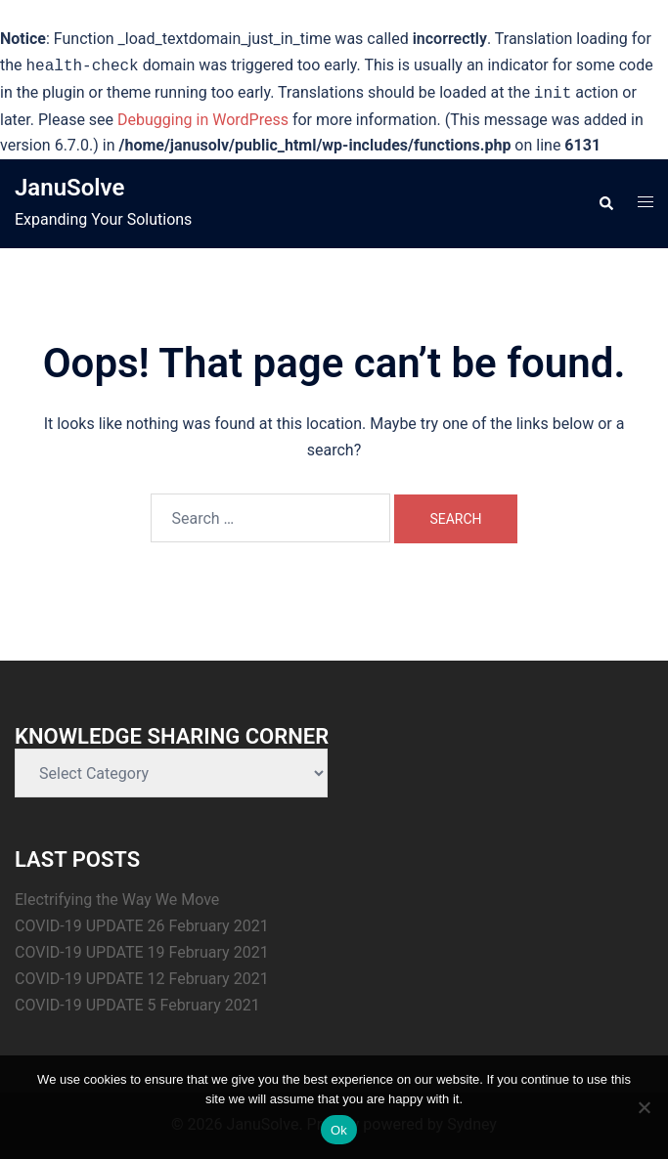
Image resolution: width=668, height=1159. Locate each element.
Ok (339, 1130)
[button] (605, 204)
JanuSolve (69, 187)
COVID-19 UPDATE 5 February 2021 (137, 1005)
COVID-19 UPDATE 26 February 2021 (142, 926)
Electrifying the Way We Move (117, 899)
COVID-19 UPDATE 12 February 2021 (142, 978)
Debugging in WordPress (203, 119)
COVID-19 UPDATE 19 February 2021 (142, 952)
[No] (643, 1107)
